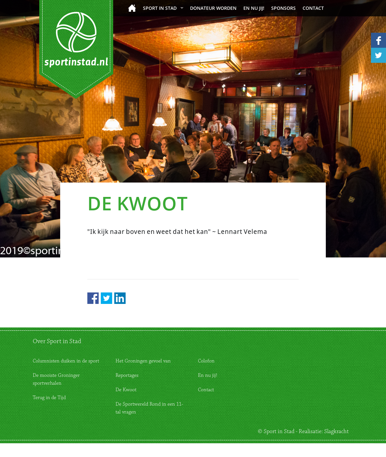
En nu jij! (253, 8)
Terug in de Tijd (49, 398)
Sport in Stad (160, 8)
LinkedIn (120, 298)
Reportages (126, 375)
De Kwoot (125, 390)
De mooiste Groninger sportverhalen (56, 379)
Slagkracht (336, 431)
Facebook (93, 298)
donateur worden (213, 8)
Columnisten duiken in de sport (66, 361)
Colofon (206, 361)
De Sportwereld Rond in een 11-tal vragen (149, 408)
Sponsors (283, 8)
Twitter (106, 298)
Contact (313, 8)
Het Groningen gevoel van (143, 361)
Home (132, 8)
